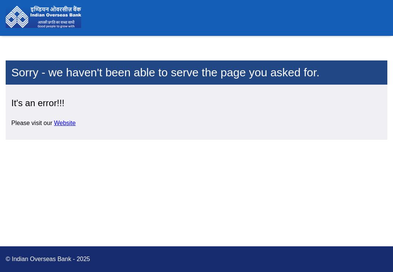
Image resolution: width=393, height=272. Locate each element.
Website (65, 123)
